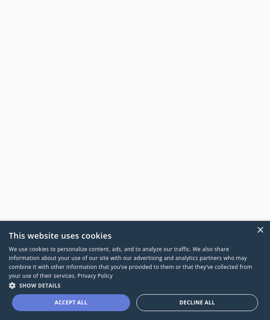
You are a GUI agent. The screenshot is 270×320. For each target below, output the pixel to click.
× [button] (260, 230)
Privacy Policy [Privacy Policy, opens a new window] (95, 276)
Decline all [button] (197, 302)
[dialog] (135, 270)
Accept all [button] (71, 302)
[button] (135, 285)
